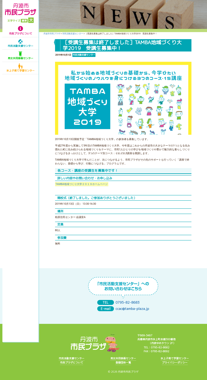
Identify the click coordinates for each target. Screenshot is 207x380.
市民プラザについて (20, 33)
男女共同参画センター (20, 58)
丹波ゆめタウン (160, 343)
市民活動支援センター (20, 46)
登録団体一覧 (123, 362)
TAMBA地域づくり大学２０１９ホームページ (82, 184)
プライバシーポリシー (175, 362)
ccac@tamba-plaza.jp (132, 308)
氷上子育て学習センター (20, 70)
